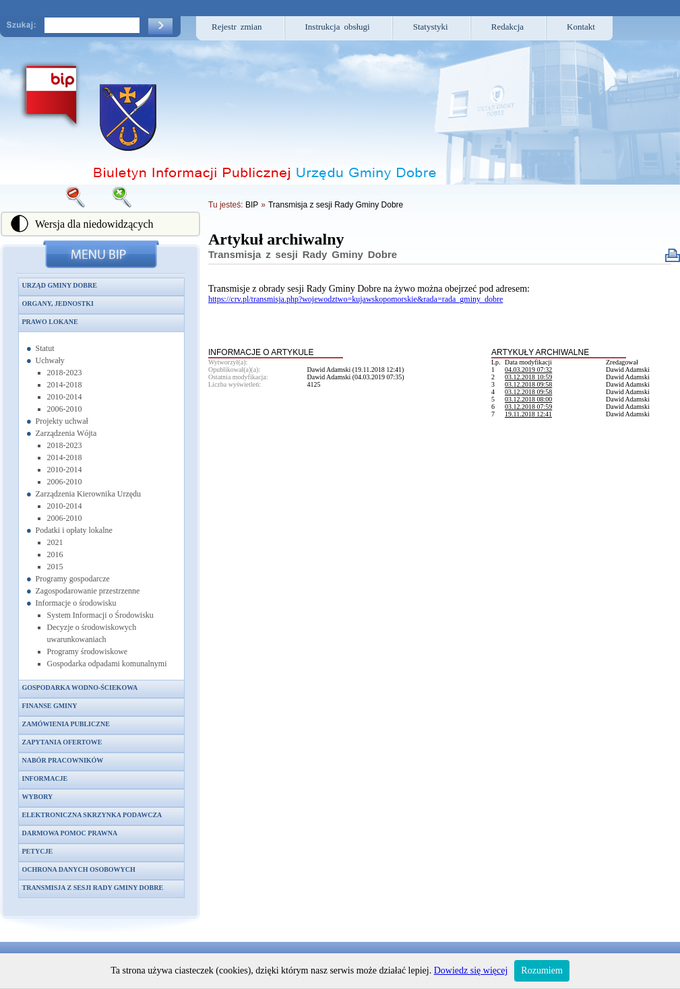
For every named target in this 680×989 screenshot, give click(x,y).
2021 (55, 542)
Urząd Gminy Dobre (59, 285)
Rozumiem (541, 970)
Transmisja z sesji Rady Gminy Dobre (93, 887)
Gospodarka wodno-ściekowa (80, 687)
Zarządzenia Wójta (66, 433)
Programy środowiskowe (87, 651)
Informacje (45, 778)
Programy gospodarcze (73, 578)
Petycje (37, 851)
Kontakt (581, 27)
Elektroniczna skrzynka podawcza (92, 815)
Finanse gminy (50, 705)
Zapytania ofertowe (62, 742)
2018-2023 (64, 372)
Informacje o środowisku (76, 603)
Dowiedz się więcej (471, 970)
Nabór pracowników (63, 760)
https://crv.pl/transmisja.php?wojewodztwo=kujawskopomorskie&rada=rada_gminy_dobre (355, 299)
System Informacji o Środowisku (100, 615)
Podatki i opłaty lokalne (74, 530)
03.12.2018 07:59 (528, 406)
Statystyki (430, 27)
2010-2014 (64, 397)
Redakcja (507, 27)
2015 (55, 566)
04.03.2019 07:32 (528, 369)
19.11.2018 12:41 (528, 414)
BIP (251, 205)
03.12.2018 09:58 (528, 384)
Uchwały (50, 360)
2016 (55, 554)
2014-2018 (64, 384)
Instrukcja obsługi (337, 27)
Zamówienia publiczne (66, 724)
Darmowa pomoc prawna (70, 833)
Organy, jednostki (58, 303)
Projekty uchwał (62, 421)
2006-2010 (64, 409)
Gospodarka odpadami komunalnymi (107, 663)
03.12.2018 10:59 (528, 377)
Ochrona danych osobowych (78, 869)
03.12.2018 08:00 (528, 399)
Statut (45, 348)
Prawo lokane (50, 321)
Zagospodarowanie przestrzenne (88, 591)
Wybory (37, 796)
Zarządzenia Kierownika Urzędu (89, 494)
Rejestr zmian (237, 27)
